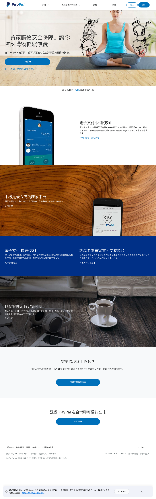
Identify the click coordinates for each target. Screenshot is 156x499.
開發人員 (42, 454)
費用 (28, 447)
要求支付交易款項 (87, 263)
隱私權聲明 (133, 454)
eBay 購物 (84, 138)
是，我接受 (122, 491)
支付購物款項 (11, 263)
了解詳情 (9, 318)
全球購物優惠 (47, 447)
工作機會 (33, 454)
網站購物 (95, 138)
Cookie (123, 454)
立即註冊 (27, 61)
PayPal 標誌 (15, 4)
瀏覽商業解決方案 (78, 382)
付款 (114, 5)
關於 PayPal (11, 454)
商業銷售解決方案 (69, 5)
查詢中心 (10, 447)
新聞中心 (23, 454)
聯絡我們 (20, 447)
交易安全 (36, 447)
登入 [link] (132, 5)
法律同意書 (145, 454)
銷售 (95, 5)
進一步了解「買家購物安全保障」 (20, 69)
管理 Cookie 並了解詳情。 (33, 493)
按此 (77, 90)
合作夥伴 (52, 454)
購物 (44, 5)
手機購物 (9, 205)
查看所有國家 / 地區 (147, 447)
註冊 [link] (144, 5)
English (141, 447)
